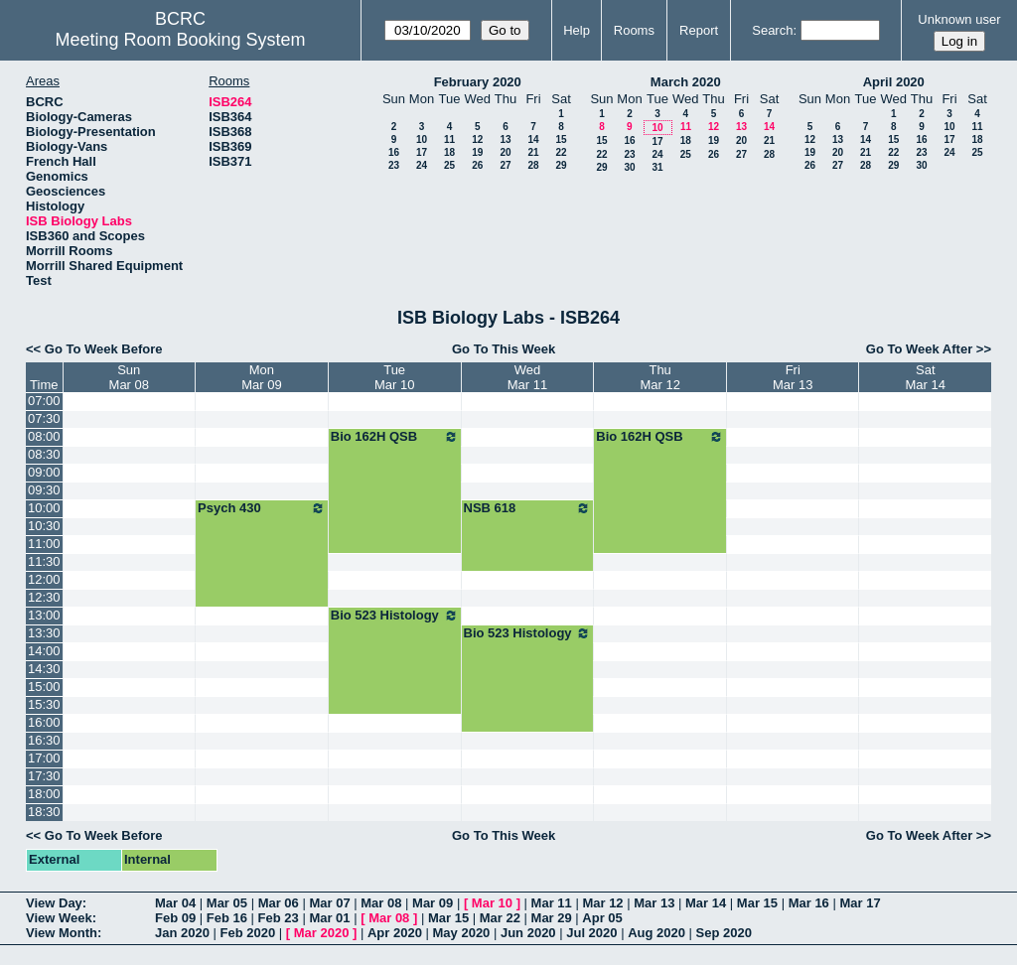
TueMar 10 (394, 377)
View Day (54, 903)
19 (477, 152)
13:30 (44, 632)
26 (477, 165)
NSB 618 (528, 508)
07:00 (44, 400)
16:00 (44, 722)
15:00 (44, 686)
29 (560, 165)
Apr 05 (602, 917)
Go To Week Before (104, 349)
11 (449, 139)
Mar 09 (432, 903)
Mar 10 (492, 903)
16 (393, 152)
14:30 (44, 668)
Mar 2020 (322, 932)
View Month (61, 932)
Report (698, 30)
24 (421, 165)
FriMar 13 (792, 377)
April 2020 (894, 81)
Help (576, 30)
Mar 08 (381, 903)
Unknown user (959, 19)
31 (657, 167)
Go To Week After (919, 349)
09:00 (44, 472)
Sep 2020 (724, 932)
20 (505, 152)
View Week (59, 917)
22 (560, 152)
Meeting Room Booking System (180, 40)
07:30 (44, 418)
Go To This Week (503, 349)
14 (532, 139)
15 (560, 139)
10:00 (44, 507)
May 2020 (462, 932)
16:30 (44, 740)
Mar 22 (500, 917)
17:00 (44, 758)
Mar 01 (329, 917)
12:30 (44, 597)
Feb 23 (278, 917)
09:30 (44, 489)
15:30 (44, 704)
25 (449, 165)
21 (532, 152)
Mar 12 (602, 903)
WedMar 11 (527, 377)
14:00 (44, 650)
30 (629, 167)
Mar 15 (757, 903)
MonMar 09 (261, 377)
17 (421, 152)
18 (449, 152)
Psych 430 (262, 508)
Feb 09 (175, 917)
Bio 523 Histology (395, 615)
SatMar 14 (925, 377)
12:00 (44, 579)
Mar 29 (551, 917)
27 (505, 165)
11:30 (44, 561)
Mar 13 (654, 903)
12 (477, 139)
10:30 (44, 525)
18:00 (44, 793)
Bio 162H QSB (395, 437)
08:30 (44, 454)
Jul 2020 (591, 932)
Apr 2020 (394, 932)
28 (532, 165)
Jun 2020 (528, 932)
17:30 (44, 775)
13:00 (44, 615)
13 (505, 139)
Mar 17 (859, 903)
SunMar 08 (129, 377)
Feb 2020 (248, 932)
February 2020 (477, 81)
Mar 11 (551, 903)
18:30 (44, 811)
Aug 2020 (656, 932)
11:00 (44, 543)
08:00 (44, 436)
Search (772, 30)
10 (421, 139)
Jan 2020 (182, 932)
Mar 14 (705, 903)
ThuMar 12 (659, 377)
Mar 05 (227, 903)
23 (393, 165)
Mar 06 (278, 903)
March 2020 (686, 81)
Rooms (634, 30)
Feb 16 (227, 917)
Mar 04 (175, 903)
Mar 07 (329, 903)
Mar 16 (809, 903)
